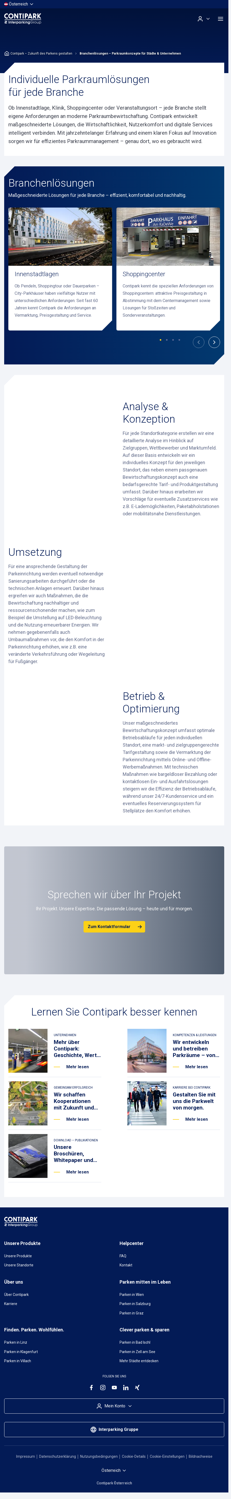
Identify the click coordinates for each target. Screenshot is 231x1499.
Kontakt (126, 1265)
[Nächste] (214, 342)
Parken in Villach (17, 1361)
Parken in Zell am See (137, 1352)
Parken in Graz (132, 1313)
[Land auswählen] (19, 4)
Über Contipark (16, 1295)
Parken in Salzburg (135, 1304)
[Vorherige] (198, 342)
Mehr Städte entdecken (139, 1361)
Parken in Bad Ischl (135, 1342)
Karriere (10, 1304)
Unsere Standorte (18, 1265)
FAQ (123, 1256)
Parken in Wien (132, 1295)
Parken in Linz (15, 1342)
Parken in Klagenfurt (21, 1352)
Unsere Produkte (18, 1256)
